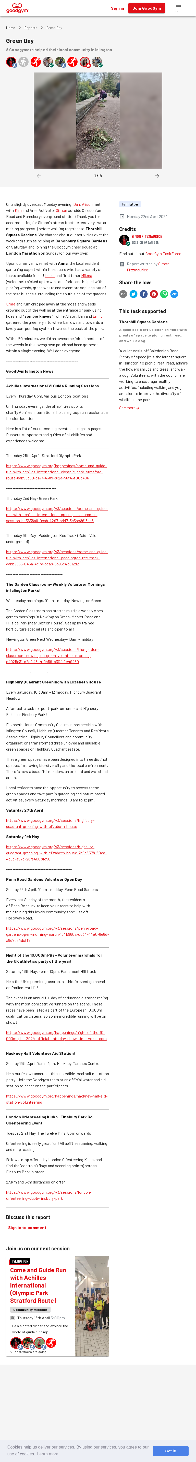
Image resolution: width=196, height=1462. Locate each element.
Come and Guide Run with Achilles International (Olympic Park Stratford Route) (38, 1285)
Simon (61, 210)
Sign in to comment (27, 1227)
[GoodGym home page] (17, 7)
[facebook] (144, 295)
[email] (123, 295)
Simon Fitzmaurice (146, 236)
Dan (76, 204)
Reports (30, 27)
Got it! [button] (170, 1451)
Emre (11, 303)
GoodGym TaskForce (163, 253)
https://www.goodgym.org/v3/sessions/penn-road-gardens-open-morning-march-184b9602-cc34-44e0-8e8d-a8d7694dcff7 (57, 934)
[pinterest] (154, 295)
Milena (86, 275)
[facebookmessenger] (174, 295)
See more (129, 407)
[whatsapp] (164, 295)
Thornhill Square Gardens (143, 321)
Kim (18, 210)
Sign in (117, 8)
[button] (178, 8)
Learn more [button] (47, 1454)
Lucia (50, 275)
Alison (87, 204)
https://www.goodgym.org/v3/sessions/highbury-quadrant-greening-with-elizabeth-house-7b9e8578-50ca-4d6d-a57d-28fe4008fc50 (56, 852)
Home (10, 27)
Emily (97, 316)
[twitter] (133, 295)
